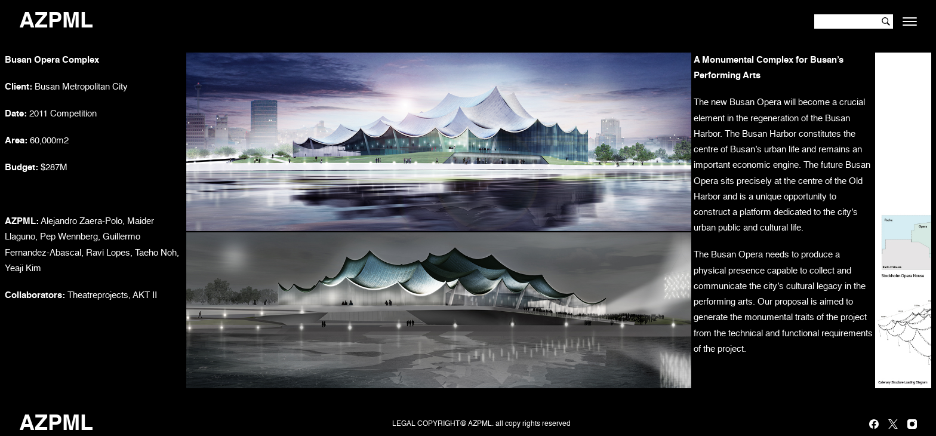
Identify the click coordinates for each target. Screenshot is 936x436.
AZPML (56, 21)
